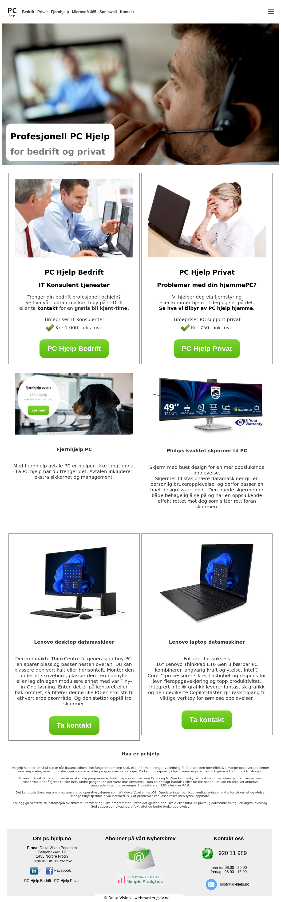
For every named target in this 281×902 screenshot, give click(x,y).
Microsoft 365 (84, 12)
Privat (42, 12)
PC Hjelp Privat (207, 348)
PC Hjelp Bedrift (74, 348)
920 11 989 (233, 853)
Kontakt (127, 12)
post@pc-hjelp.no (234, 884)
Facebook (58, 870)
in (36, 870)
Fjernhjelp (60, 12)
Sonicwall (108, 12)
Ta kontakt (74, 725)
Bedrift (28, 12)
